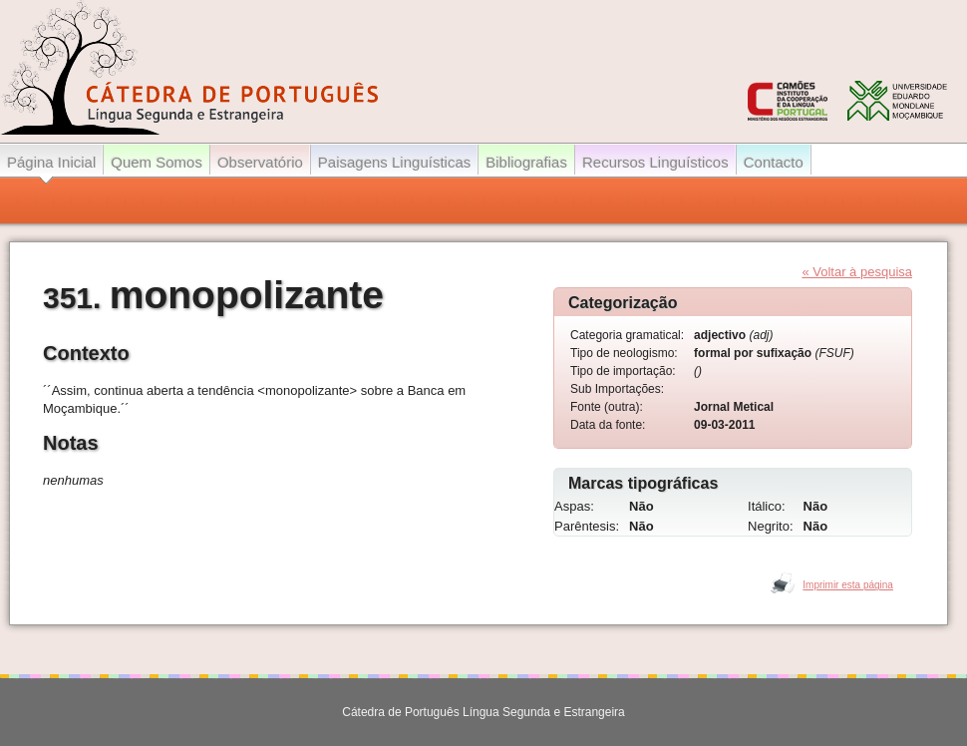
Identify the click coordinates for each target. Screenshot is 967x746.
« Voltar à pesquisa (857, 271)
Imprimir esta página (848, 584)
